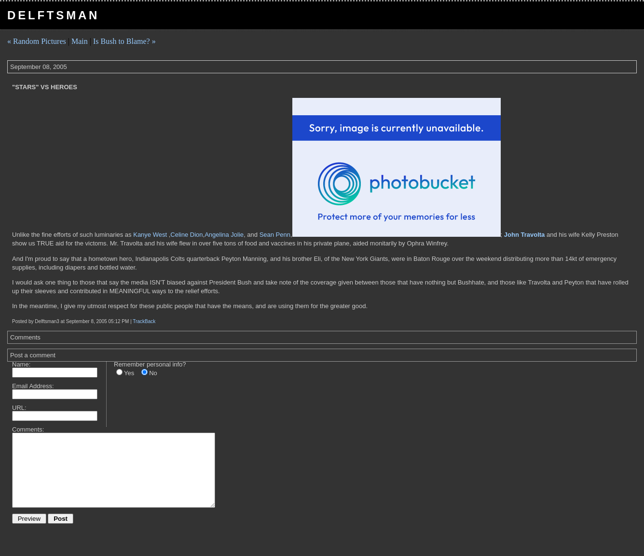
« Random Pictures (36, 41)
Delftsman (53, 15)
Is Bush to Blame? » (124, 41)
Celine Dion (186, 234)
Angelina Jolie (224, 234)
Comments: (28, 429)
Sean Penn (275, 234)
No (153, 373)
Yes (129, 373)
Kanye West (150, 234)
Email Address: (33, 386)
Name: (21, 364)
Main (79, 41)
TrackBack (144, 321)
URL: (19, 407)
